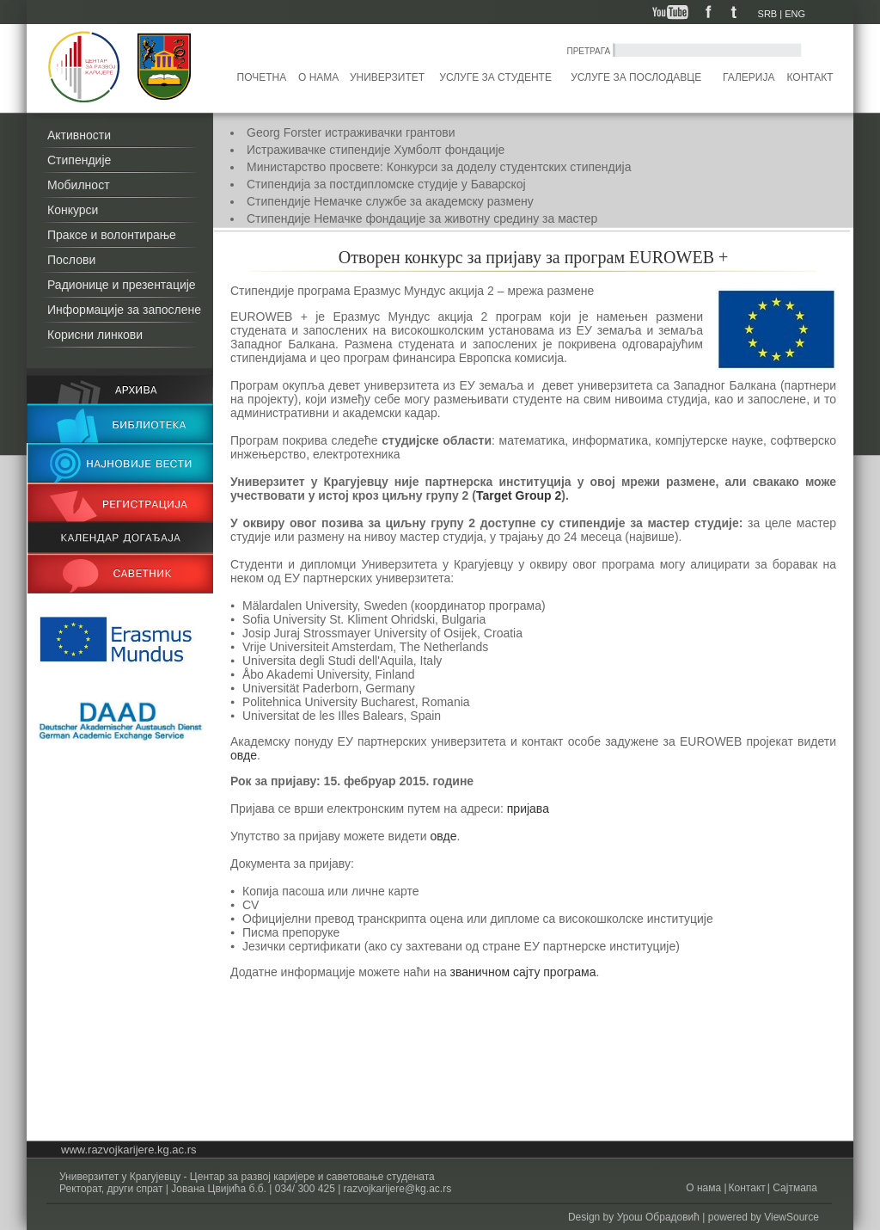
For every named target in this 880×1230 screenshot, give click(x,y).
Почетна (262, 77)
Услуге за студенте (495, 77)
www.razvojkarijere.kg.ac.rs (129, 1149)
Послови (71, 260)
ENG (795, 14)
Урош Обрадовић (658, 1217)
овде (243, 755)
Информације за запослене (124, 310)
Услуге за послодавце (636, 77)
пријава (528, 808)
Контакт (810, 77)
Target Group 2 (518, 495)
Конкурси (72, 210)
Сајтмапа (793, 1188)
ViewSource (791, 1217)
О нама (318, 77)
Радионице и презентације (121, 285)
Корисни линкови (95, 334)
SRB (768, 14)
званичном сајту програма (523, 972)
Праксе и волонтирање (111, 235)
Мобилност (78, 185)
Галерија (748, 77)
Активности (79, 135)
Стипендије (79, 160)
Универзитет (387, 77)
